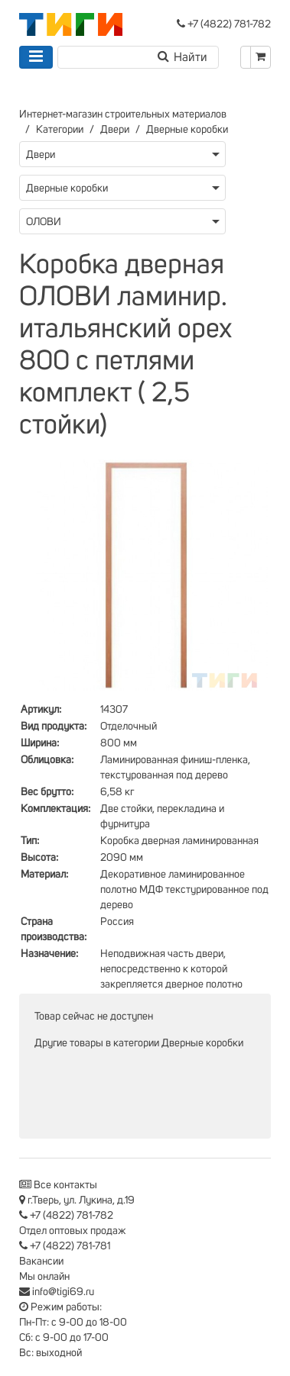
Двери (114, 129)
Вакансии (41, 1261)
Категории (59, 129)
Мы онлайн (44, 1276)
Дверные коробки (187, 129)
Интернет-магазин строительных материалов (122, 114)
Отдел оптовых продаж (72, 1231)
